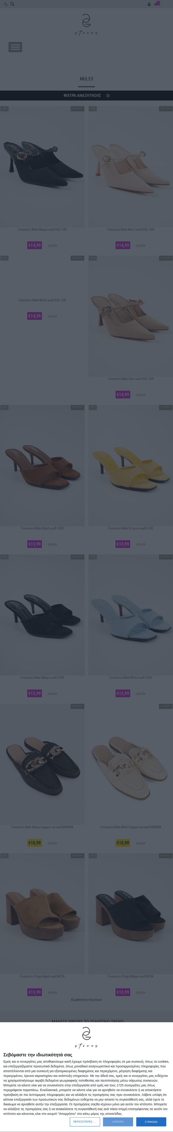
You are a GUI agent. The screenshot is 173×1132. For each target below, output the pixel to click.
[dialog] (86, 1077)
